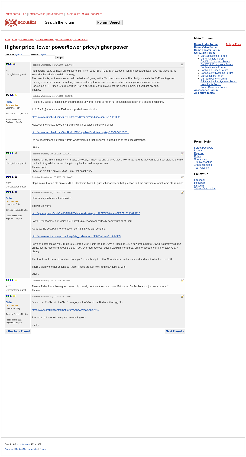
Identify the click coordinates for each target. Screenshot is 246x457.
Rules (197, 156)
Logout (198, 150)
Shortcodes (200, 159)
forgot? (43, 54)
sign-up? (18, 54)
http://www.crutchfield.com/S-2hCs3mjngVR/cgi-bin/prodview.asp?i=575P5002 (76, 117)
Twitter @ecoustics (205, 188)
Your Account (201, 167)
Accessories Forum (206, 90)
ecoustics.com (23, 444)
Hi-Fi (24, 14)
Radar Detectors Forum (214, 87)
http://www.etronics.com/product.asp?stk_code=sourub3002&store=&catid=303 (76, 236)
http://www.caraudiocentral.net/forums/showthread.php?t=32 (65, 310)
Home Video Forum (205, 47)
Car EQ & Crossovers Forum (217, 64)
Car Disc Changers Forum (215, 61)
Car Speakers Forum (212, 75)
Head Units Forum (211, 84)
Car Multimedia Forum (213, 67)
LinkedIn (199, 185)
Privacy (43, 449)
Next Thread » (175, 331)
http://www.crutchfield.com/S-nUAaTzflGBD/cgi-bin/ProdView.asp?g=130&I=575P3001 (80, 132)
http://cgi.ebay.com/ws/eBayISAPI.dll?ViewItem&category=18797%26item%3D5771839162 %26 (86, 213)
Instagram (199, 182)
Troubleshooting (203, 162)
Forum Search (109, 22)
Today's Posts (233, 44)
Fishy (9, 101)
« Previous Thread (18, 331)
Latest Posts (12, 14)
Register (199, 153)
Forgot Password (203, 147)
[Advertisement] (95, 387)
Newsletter (33, 449)
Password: (43, 56)
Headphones (73, 14)
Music (85, 14)
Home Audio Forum (206, 44)
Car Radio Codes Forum (214, 70)
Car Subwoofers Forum (214, 78)
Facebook (199, 180)
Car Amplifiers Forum (212, 58)
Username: (17, 56)
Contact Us (20, 449)
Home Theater (55, 14)
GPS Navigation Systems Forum (219, 81)
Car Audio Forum (204, 53)
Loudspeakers (37, 14)
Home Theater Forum (207, 50)
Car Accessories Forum (214, 55)
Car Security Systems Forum (217, 73)
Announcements (203, 164)
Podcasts (96, 14)
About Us (9, 449)
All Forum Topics (204, 93)
